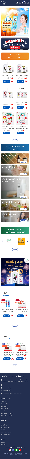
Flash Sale (3, 401)
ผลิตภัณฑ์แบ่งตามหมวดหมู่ (7, 413)
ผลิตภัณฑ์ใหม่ (4, 406)
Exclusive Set (4, 404)
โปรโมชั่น (3, 411)
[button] (4, 31)
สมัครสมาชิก (4, 444)
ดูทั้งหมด (15, 139)
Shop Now (6, 315)
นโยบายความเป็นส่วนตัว (6, 432)
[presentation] (2, 241)
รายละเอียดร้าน (4, 423)
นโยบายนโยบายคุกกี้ (5, 434)
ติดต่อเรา (3, 430)
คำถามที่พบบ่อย (4, 425)
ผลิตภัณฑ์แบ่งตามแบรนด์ (7, 415)
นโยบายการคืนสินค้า (5, 427)
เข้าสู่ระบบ (3, 442)
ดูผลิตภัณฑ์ (24, 162)
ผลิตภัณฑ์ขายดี (4, 408)
